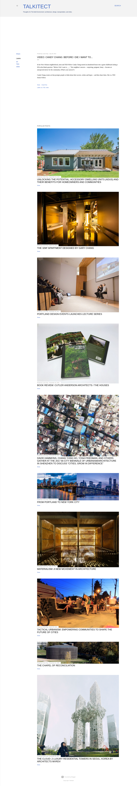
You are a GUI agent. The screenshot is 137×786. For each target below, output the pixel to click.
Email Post (44, 85)
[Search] (117, 5)
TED (17, 64)
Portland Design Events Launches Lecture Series (69, 314)
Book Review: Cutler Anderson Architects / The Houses (73, 385)
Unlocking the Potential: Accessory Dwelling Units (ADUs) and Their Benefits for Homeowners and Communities (77, 180)
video (18, 66)
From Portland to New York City (58, 502)
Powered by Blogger (68, 777)
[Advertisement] (68, 35)
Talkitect (37, 6)
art (17, 61)
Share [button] (18, 54)
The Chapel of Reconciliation (56, 665)
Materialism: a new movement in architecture (66, 569)
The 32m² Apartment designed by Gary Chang (65, 248)
